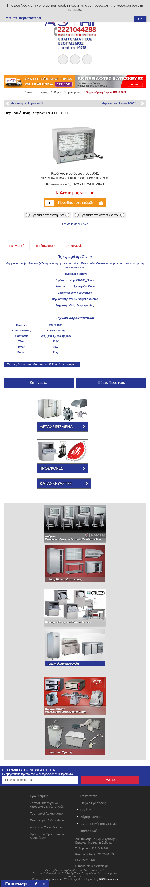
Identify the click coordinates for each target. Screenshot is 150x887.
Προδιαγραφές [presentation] (45, 245)
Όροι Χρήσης (39, 796)
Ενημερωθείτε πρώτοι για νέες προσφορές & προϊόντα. (38, 774)
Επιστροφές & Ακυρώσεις (47, 820)
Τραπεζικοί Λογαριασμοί (47, 813)
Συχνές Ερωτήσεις (93, 803)
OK (140, 19)
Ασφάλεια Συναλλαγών (46, 827)
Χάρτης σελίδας (91, 817)
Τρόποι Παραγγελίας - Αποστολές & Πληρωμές (47, 804)
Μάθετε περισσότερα (23, 18)
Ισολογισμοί (88, 830)
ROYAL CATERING (89, 184)
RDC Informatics (108, 879)
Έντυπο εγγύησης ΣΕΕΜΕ (98, 823)
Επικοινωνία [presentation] (73, 245)
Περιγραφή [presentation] (16, 245)
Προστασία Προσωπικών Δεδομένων (47, 836)
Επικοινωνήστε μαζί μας (25, 884)
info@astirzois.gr (97, 866)
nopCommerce (54, 879)
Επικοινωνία (88, 796)
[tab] (16, 245)
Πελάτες (86, 810)
